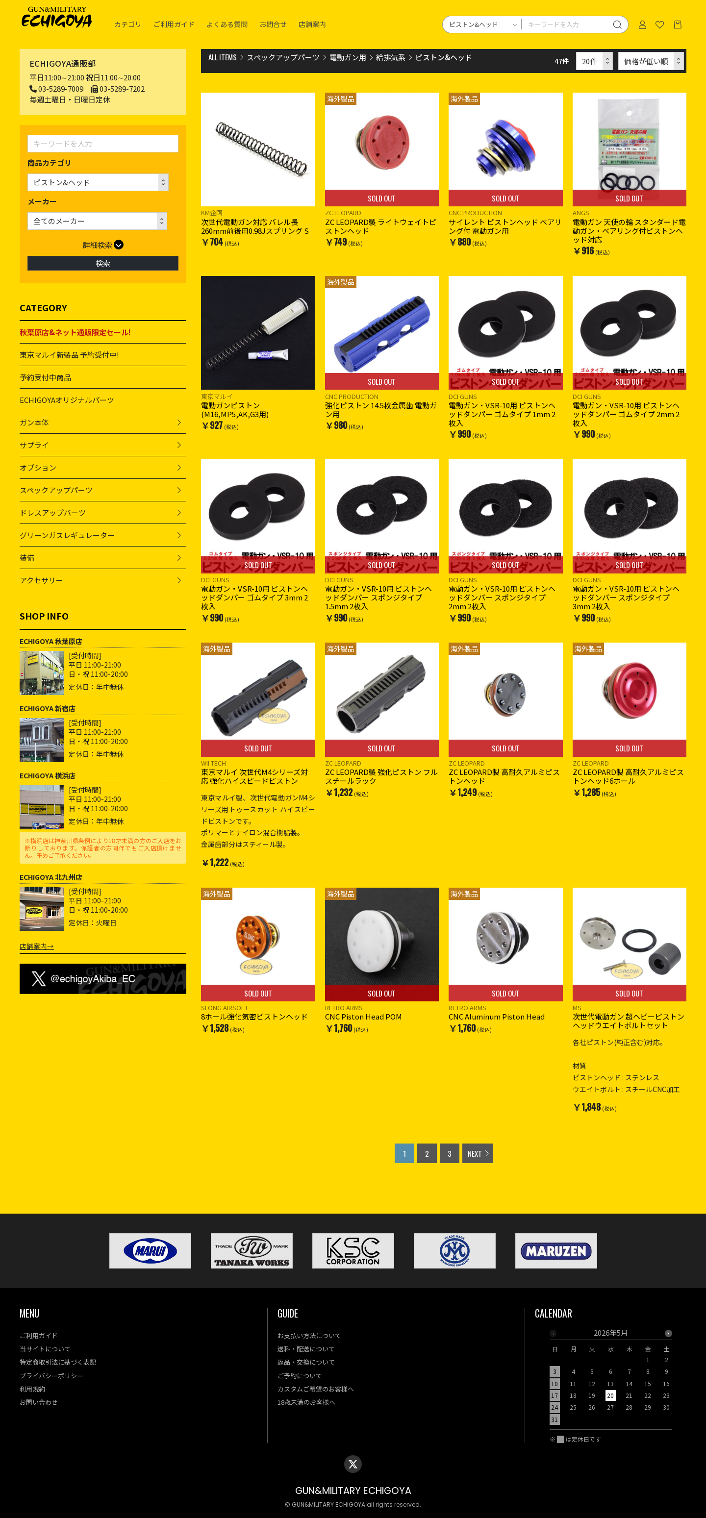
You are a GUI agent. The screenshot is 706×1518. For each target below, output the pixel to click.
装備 (27, 557)
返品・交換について (306, 1362)
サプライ (34, 445)
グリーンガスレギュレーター (67, 535)
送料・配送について (306, 1348)
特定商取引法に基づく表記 (58, 1362)
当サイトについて (45, 1348)
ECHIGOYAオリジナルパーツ (67, 400)
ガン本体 (34, 422)
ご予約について (299, 1375)
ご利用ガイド (174, 24)
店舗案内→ (37, 946)
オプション (38, 467)
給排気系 (390, 57)
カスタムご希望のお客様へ (315, 1389)
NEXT (475, 1153)
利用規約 (32, 1389)
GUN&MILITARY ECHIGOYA (353, 1490)
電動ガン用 (347, 57)
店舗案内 (312, 24)
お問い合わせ (39, 1402)
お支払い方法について (309, 1335)
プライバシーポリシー (51, 1375)
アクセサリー (41, 580)
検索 (103, 263)
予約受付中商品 (45, 377)
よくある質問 (227, 24)
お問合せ (273, 24)
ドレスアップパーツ (53, 512)
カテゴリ (128, 24)
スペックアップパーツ (56, 490)
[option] (611, 1379)
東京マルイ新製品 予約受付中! (69, 354)
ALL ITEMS (222, 56)
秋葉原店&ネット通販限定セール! (75, 332)
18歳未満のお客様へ (306, 1402)
